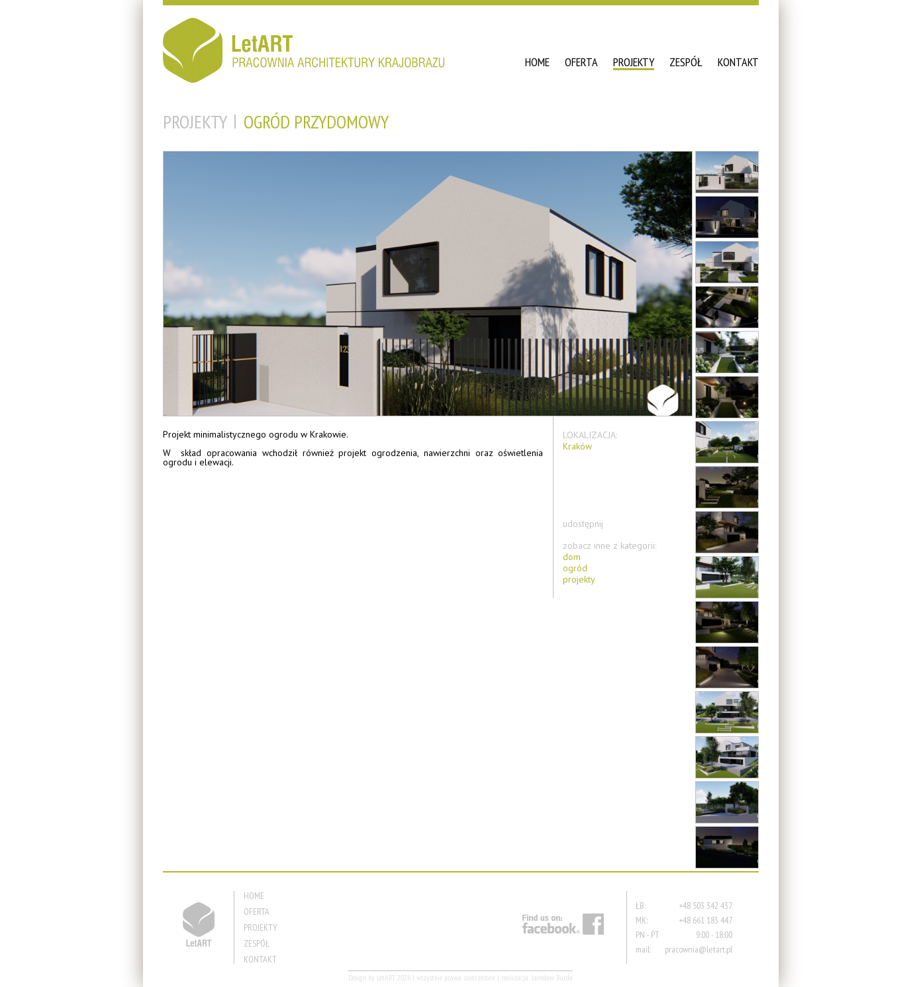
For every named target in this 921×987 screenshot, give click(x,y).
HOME (537, 62)
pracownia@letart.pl (698, 949)
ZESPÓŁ (686, 62)
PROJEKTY (633, 62)
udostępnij (583, 524)
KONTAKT (738, 62)
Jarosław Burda (552, 977)
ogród (575, 568)
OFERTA (581, 62)
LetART (386, 977)
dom (572, 557)
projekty (579, 579)
